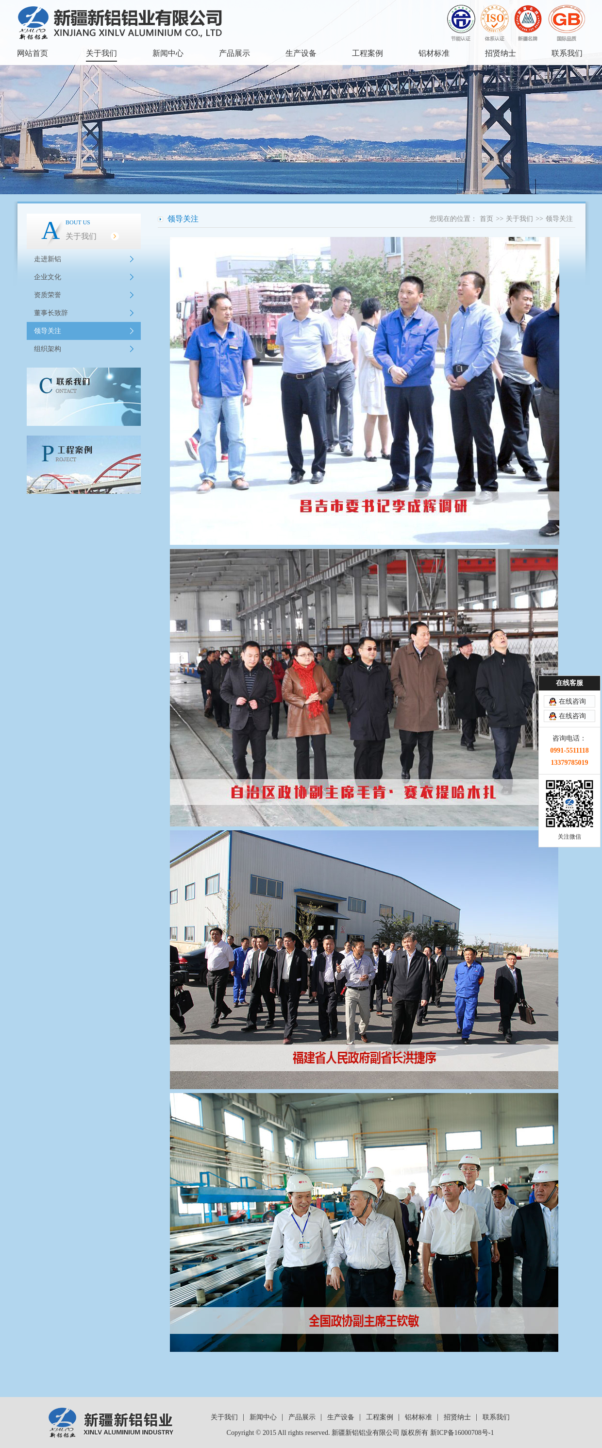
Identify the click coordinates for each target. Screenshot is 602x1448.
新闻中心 (168, 53)
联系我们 (567, 53)
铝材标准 (434, 53)
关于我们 (101, 53)
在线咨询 (572, 701)
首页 (486, 218)
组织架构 (47, 349)
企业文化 (47, 277)
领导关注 (47, 331)
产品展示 (234, 53)
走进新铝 (47, 259)
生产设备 (301, 53)
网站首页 (32, 53)
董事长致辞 (51, 313)
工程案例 (367, 53)
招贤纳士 (500, 53)
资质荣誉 (47, 295)
